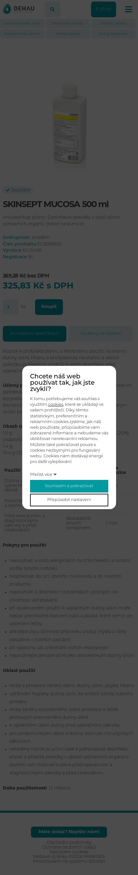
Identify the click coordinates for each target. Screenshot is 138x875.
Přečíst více (41, 475)
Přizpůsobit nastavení (69, 500)
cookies (55, 405)
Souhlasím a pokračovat (69, 486)
